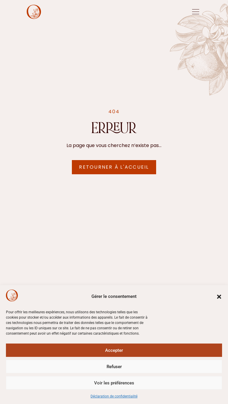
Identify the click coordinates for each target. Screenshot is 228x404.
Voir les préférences (114, 383)
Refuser (114, 366)
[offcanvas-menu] (195, 12)
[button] (219, 297)
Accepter (114, 350)
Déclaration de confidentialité (114, 396)
